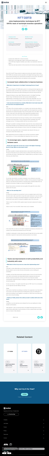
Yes (4, 453)
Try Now (24, 394)
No (9, 453)
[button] (46, 3)
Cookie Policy (8, 449)
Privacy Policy (4, 450)
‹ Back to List (15, 317)
